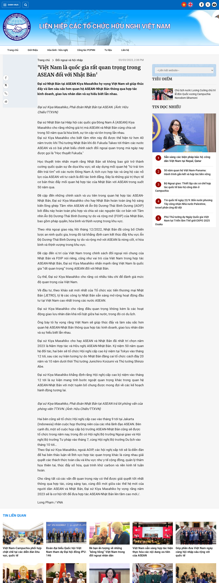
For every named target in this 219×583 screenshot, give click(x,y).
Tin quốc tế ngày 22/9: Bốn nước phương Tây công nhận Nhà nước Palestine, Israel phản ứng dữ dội (183, 204)
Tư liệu (110, 50)
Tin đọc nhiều (166, 107)
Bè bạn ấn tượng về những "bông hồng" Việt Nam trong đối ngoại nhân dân (107, 495)
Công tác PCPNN (86, 50)
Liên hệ (125, 50)
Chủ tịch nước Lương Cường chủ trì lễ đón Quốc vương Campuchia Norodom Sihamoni (195, 94)
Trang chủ (12, 50)
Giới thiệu (33, 50)
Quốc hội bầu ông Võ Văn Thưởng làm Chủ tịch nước (63, 535)
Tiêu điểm (162, 79)
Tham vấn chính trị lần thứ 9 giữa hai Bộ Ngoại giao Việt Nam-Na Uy (20, 537)
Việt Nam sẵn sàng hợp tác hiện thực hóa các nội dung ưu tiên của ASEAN (153, 495)
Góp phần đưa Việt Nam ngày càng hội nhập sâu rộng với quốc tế (194, 495)
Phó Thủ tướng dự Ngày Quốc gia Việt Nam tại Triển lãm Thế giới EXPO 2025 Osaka (182, 220)
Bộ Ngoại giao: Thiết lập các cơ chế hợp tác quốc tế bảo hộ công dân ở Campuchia (183, 187)
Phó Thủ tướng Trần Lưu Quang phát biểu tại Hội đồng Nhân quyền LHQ (195, 537)
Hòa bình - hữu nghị (57, 50)
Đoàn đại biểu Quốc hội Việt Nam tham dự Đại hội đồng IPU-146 (66, 495)
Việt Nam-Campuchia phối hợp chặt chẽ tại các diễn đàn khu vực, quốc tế (22, 495)
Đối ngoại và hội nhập (42, 60)
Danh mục (11, 5)
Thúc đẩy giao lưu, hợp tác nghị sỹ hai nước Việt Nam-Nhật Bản (109, 535)
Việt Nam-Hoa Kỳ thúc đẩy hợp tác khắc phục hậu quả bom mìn (153, 535)
